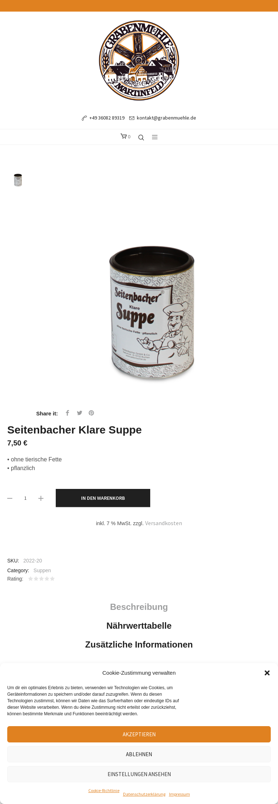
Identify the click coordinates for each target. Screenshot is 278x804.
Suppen (42, 570)
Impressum (179, 794)
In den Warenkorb (103, 498)
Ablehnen (139, 754)
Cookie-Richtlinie (103, 790)
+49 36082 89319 (107, 117)
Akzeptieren (139, 734)
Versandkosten (163, 523)
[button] (267, 673)
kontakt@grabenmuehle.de (166, 117)
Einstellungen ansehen (139, 774)
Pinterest (91, 413)
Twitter (79, 413)
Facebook (67, 413)
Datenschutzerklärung (144, 794)
